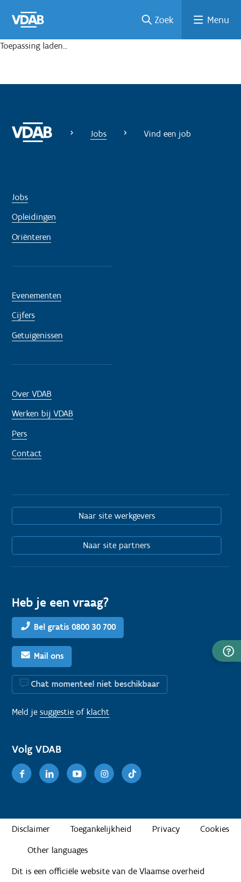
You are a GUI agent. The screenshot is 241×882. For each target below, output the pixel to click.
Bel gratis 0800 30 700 (75, 626)
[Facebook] (21, 773)
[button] (226, 651)
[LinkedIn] (49, 773)
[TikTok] (131, 773)
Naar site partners (116, 545)
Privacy (166, 828)
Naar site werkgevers (117, 515)
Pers (19, 433)
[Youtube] (76, 773)
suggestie (57, 711)
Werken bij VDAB (42, 413)
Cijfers (23, 315)
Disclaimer (31, 828)
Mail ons (49, 655)
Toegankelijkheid (101, 828)
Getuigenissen (37, 335)
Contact (27, 453)
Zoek (164, 20)
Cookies (214, 828)
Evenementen (36, 295)
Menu (218, 20)
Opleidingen (34, 216)
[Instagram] (104, 773)
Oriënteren (31, 237)
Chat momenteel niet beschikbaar (95, 683)
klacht (97, 711)
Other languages (57, 850)
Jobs (98, 133)
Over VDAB (32, 393)
